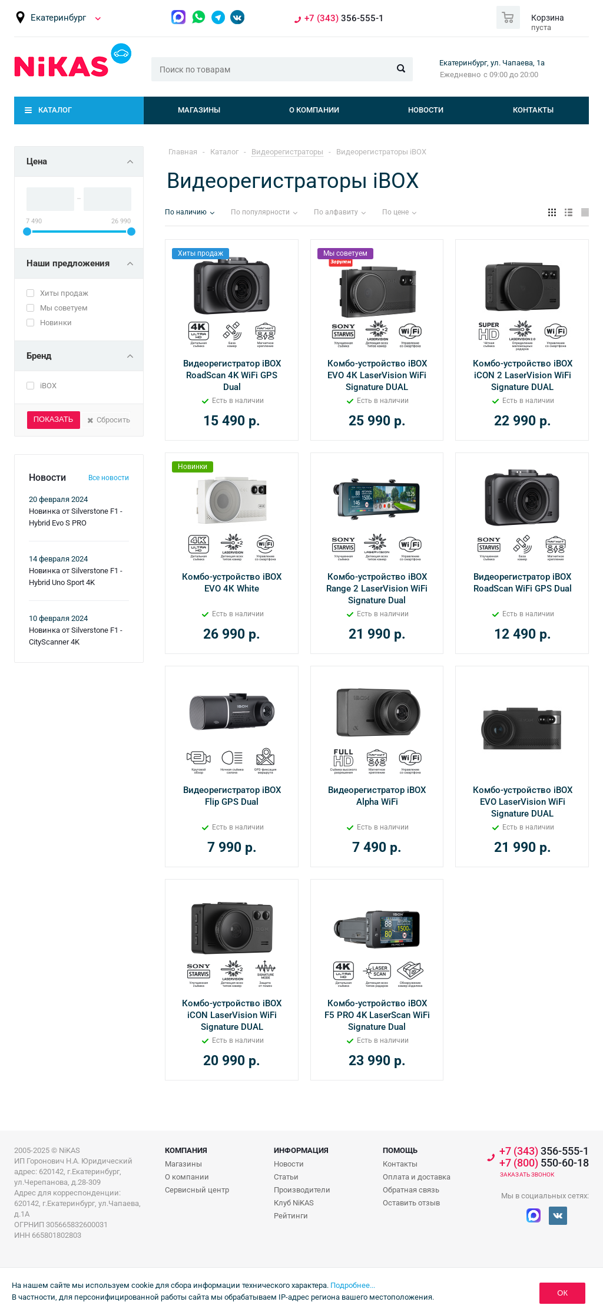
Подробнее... (352, 1285)
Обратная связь (411, 1189)
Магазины (199, 109)
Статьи (286, 1176)
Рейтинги (291, 1215)
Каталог (55, 109)
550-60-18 (544, 1163)
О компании (314, 109)
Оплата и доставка (416, 1176)
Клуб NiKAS (294, 1202)
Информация (301, 1150)
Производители (302, 1189)
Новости (425, 109)
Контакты (533, 109)
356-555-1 (344, 18)
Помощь (400, 1150)
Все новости (108, 478)
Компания (186, 1150)
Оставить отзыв (411, 1202)
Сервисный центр (197, 1189)
